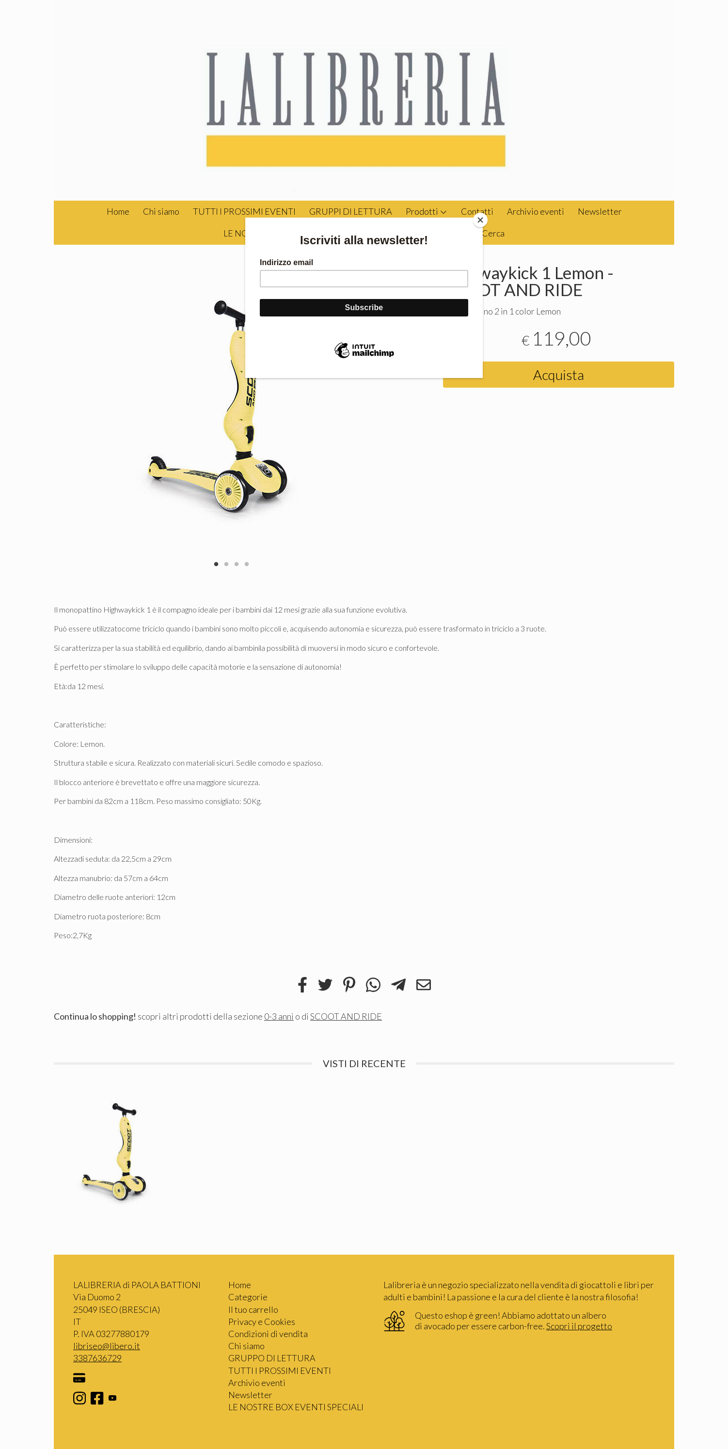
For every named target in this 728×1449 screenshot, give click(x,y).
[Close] (480, 220)
